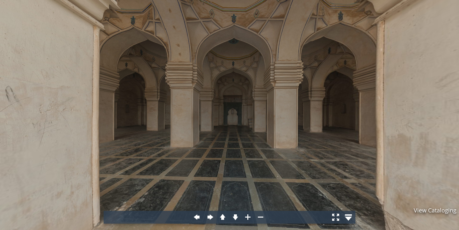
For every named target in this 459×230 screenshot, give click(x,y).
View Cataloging (435, 210)
